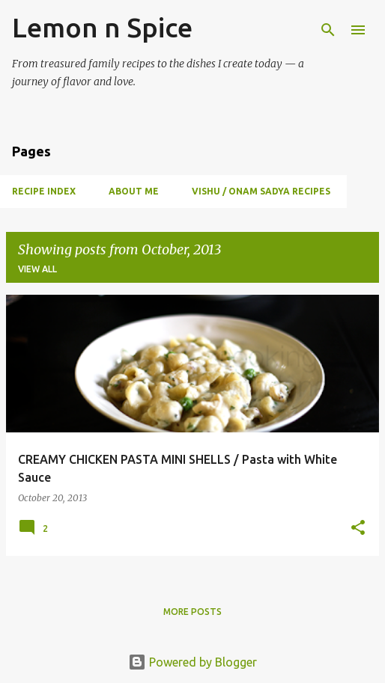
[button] (358, 528)
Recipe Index (44, 191)
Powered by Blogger (192, 662)
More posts (192, 611)
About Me (134, 191)
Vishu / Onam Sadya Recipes (261, 191)
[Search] (328, 30)
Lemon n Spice (102, 27)
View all (37, 269)
